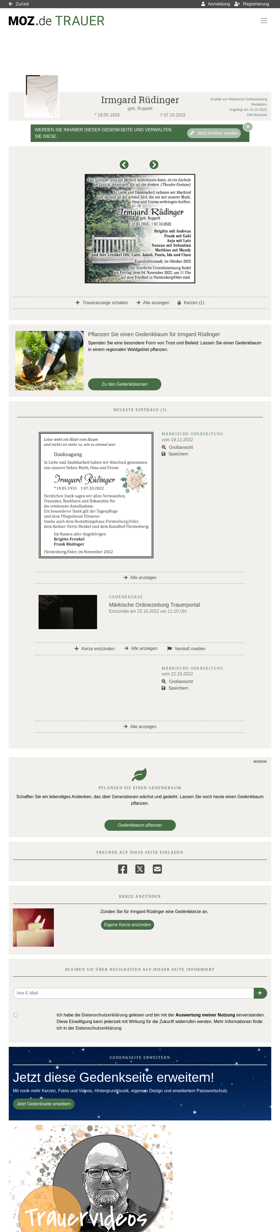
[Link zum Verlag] (56, 20)
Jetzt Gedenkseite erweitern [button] (44, 1104)
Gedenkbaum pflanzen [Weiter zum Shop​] (140, 825)
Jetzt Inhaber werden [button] (214, 133)
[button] (125, 167)
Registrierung (251, 4)
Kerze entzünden (95, 648)
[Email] (157, 868)
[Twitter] (139, 868)
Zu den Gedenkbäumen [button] (125, 384)
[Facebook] (122, 868)
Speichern (175, 454)
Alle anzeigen (153, 302)
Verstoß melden (186, 648)
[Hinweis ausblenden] (248, 126)
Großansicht (177, 447)
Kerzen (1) (190, 302)
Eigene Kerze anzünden (127, 924)
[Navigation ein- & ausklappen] (263, 20)
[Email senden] (133, 993)
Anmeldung (215, 4)
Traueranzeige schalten (102, 302)
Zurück (19, 4)
